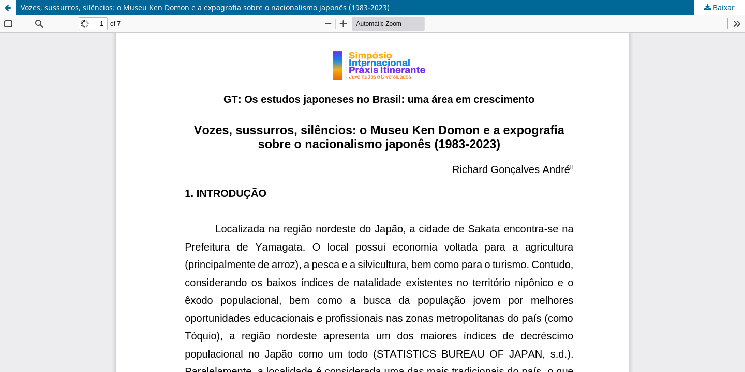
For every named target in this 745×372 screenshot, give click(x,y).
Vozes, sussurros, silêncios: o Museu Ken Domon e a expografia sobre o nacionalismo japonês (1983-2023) (205, 7)
